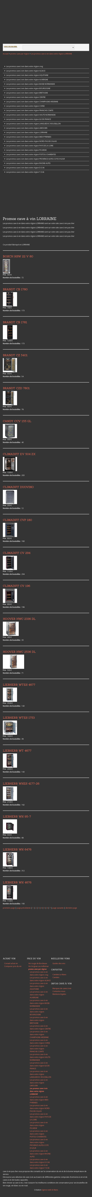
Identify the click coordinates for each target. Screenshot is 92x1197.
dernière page (71, 908)
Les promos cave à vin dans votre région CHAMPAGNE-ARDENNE (31, 101)
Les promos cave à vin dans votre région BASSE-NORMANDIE (29, 84)
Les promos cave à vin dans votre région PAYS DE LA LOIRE (28, 145)
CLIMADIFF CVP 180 (17, 520)
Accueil (6, 54)
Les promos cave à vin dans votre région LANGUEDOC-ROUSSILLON (32, 123)
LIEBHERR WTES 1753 (19, 717)
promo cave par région (19, 54)
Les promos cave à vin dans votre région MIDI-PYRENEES (27, 137)
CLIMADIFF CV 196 (16, 586)
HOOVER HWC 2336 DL (19, 619)
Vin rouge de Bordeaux (37, 963)
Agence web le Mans (50, 1190)
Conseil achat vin (11, 963)
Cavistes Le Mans (59, 974)
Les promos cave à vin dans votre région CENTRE (24, 97)
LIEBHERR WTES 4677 (19, 684)
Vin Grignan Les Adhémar (38, 966)
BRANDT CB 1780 (15, 289)
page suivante (58, 908)
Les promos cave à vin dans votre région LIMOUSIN (25, 128)
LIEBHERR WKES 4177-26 (21, 783)
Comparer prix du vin (12, 966)
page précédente (24, 908)
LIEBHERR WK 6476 (17, 849)
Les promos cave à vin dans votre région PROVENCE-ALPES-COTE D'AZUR (34, 159)
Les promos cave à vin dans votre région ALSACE (24, 71)
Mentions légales (59, 994)
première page (9, 908)
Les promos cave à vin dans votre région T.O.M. (24, 172)
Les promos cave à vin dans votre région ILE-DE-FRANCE (27, 119)
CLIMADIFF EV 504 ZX (19, 454)
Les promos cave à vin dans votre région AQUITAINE (26, 75)
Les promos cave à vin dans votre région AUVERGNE (26, 79)
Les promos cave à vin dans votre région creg (23, 66)
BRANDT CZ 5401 (15, 355)
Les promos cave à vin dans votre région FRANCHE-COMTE (28, 110)
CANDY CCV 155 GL (17, 421)
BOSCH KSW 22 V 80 (18, 256)
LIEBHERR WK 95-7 (17, 816)
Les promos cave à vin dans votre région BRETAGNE (26, 93)
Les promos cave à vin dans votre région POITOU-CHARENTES (30, 154)
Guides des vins (59, 963)
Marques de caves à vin (62, 988)
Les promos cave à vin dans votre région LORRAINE (51, 54)
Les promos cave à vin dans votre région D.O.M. (24, 167)
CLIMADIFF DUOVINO (18, 487)
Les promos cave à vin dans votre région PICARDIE (25, 150)
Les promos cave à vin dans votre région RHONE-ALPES (27, 163)
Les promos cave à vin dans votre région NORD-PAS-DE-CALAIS (30, 141)
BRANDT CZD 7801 (16, 388)
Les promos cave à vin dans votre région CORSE (24, 106)
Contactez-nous (59, 991)
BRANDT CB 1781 (15, 322)
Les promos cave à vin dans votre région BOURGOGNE (27, 88)
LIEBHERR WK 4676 (17, 882)
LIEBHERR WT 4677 (17, 750)
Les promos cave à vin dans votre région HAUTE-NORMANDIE (30, 115)
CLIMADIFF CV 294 (16, 553)
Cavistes (56, 977)
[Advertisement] (46, 22)
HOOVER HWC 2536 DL (19, 651)
